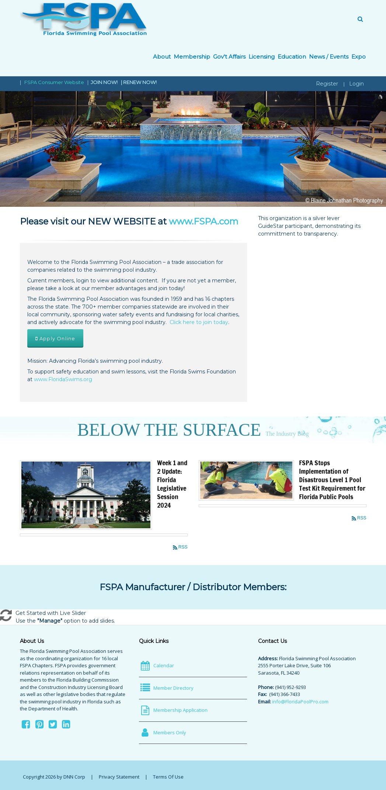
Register (327, 83)
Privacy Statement (119, 776)
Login (356, 83)
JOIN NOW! (105, 82)
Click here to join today (199, 322)
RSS (183, 547)
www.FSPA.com (204, 221)
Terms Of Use (168, 776)
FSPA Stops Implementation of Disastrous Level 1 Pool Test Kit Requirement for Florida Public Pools (332, 479)
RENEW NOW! (140, 82)
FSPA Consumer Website (54, 82)
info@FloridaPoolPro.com (300, 701)
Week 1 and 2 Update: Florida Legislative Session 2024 (172, 484)
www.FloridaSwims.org (63, 379)
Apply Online (55, 338)
